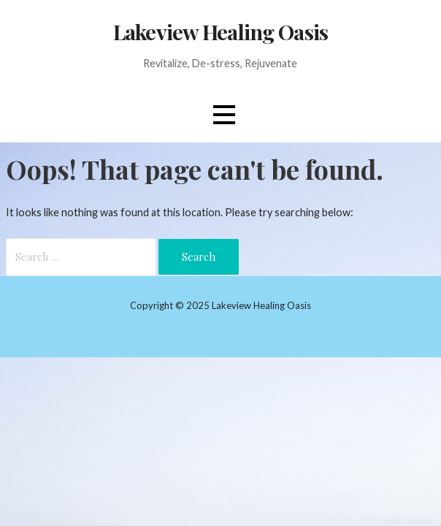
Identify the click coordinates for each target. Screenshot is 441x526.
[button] (224, 115)
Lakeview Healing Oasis (220, 31)
